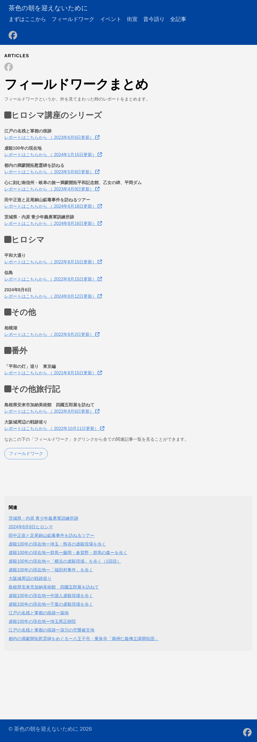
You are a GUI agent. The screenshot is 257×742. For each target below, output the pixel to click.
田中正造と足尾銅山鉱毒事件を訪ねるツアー (51, 535)
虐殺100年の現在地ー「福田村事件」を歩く (51, 570)
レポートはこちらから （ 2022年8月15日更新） (53, 262)
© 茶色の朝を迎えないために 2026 (50, 729)
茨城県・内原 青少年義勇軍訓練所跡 (43, 518)
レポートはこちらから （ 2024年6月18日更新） (53, 206)
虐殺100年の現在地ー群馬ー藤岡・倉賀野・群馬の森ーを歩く (68, 552)
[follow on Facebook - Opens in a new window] (13, 34)
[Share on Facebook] (8, 67)
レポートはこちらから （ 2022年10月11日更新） (54, 428)
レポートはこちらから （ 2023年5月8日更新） (52, 172)
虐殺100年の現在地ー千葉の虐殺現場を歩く (51, 604)
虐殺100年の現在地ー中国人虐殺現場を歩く (51, 595)
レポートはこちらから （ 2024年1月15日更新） (53, 154)
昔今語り (154, 19)
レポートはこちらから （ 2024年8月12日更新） (53, 296)
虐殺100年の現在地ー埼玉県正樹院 (42, 621)
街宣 (132, 19)
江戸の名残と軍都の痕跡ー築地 (39, 613)
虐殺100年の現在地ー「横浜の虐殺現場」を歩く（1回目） (65, 561)
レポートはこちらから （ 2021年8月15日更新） (53, 373)
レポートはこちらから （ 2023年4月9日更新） (52, 189)
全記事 (178, 19)
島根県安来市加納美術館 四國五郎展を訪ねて (54, 587)
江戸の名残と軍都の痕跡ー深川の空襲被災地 (51, 630)
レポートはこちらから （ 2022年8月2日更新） (52, 334)
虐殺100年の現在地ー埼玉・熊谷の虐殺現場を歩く (57, 544)
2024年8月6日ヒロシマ (31, 527)
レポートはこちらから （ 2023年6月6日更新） (52, 137)
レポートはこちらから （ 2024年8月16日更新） (53, 223)
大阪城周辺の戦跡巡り (30, 578)
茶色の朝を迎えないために (48, 8)
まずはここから (27, 19)
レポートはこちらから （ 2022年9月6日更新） (52, 411)
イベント (111, 19)
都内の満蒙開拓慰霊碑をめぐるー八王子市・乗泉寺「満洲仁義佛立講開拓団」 (84, 638)
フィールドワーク (73, 19)
